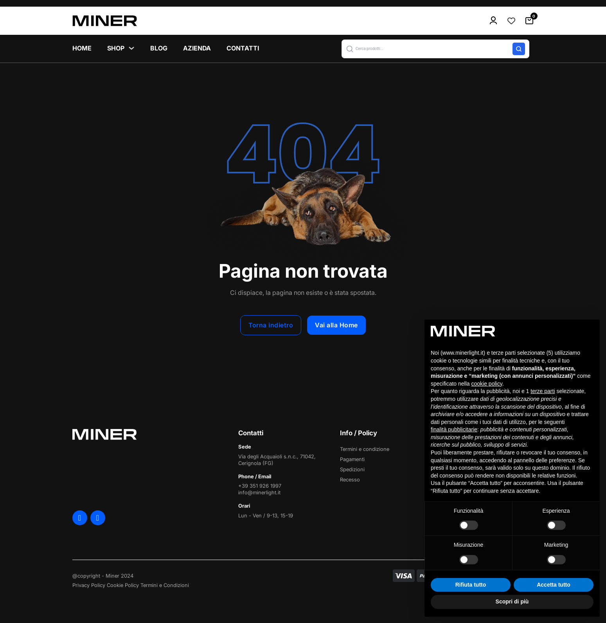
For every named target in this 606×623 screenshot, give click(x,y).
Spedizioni (352, 469)
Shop (115, 48)
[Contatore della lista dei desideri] (511, 21)
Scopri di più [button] (512, 601)
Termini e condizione (364, 449)
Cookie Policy (123, 585)
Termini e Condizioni (164, 585)
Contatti (243, 48)
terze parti (542, 391)
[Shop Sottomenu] (131, 48)
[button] (435, 48)
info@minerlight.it (259, 492)
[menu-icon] (493, 21)
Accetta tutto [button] (553, 585)
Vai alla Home (336, 325)
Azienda (197, 48)
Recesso (350, 479)
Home (82, 48)
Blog (158, 48)
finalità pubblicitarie (454, 429)
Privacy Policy (88, 585)
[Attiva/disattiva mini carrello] (529, 20)
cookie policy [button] (486, 384)
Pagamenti (352, 459)
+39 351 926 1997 (259, 486)
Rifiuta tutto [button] (470, 585)
